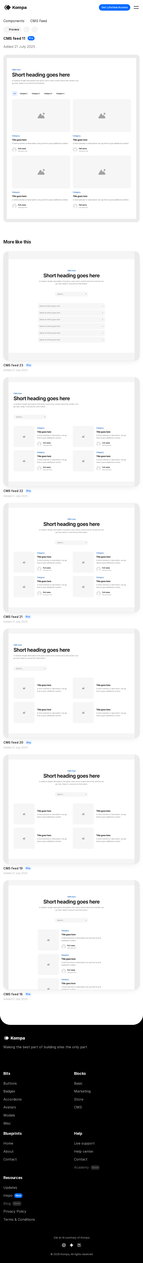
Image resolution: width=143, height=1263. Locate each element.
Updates (10, 1187)
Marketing (82, 1091)
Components (13, 21)
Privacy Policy (14, 1211)
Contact (10, 1159)
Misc (7, 1123)
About (8, 1151)
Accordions (12, 1099)
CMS (78, 1107)
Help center (84, 1151)
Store (78, 1099)
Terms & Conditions (19, 1219)
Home (8, 1143)
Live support (84, 1143)
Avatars (9, 1107)
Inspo (8, 1195)
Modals (9, 1115)
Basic (78, 1083)
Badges (9, 1091)
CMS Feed (38, 21)
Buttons (10, 1083)
